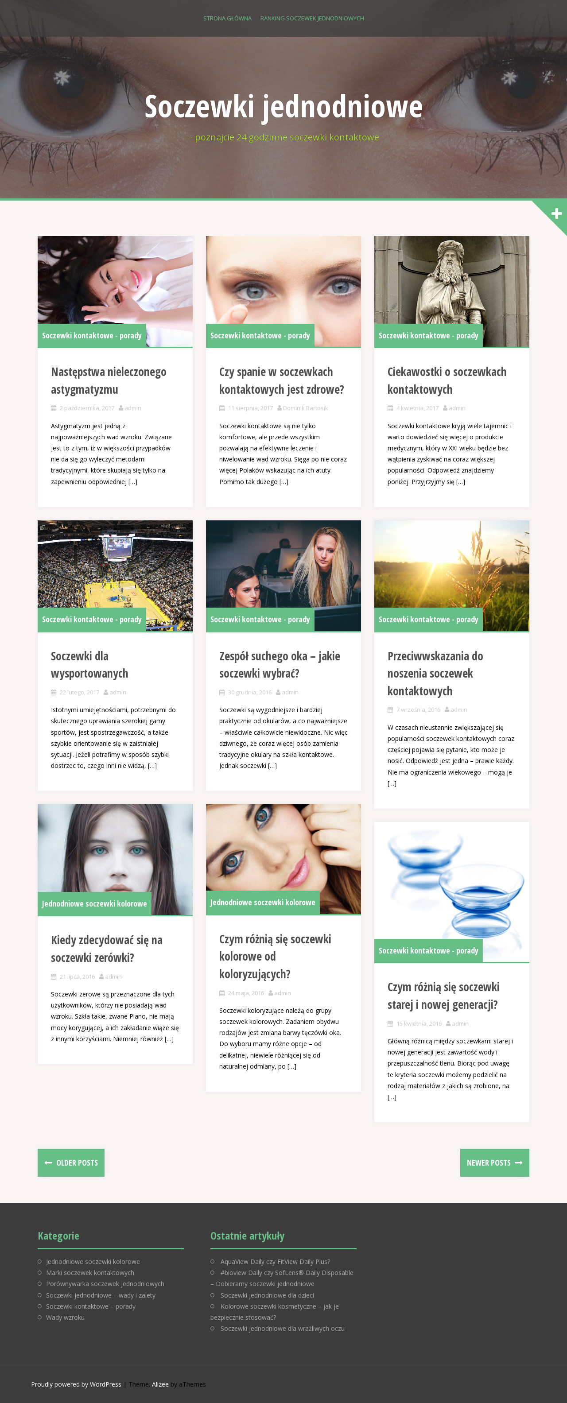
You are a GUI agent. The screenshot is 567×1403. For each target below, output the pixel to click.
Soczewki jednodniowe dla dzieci (267, 1295)
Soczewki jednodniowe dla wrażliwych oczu (283, 1328)
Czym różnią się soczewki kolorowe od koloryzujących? (275, 956)
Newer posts (490, 1162)
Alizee (160, 1384)
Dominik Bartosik (305, 408)
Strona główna (227, 18)
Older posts (76, 1162)
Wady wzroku (65, 1317)
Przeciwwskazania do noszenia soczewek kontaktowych (435, 673)
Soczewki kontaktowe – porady (91, 1306)
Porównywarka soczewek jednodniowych (105, 1283)
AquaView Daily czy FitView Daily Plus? (275, 1261)
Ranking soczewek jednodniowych (312, 18)
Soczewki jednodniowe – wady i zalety (100, 1295)
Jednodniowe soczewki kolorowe (94, 903)
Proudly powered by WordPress (76, 1384)
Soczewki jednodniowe (283, 105)
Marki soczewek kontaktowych (90, 1272)
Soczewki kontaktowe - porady (92, 335)
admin (132, 408)
